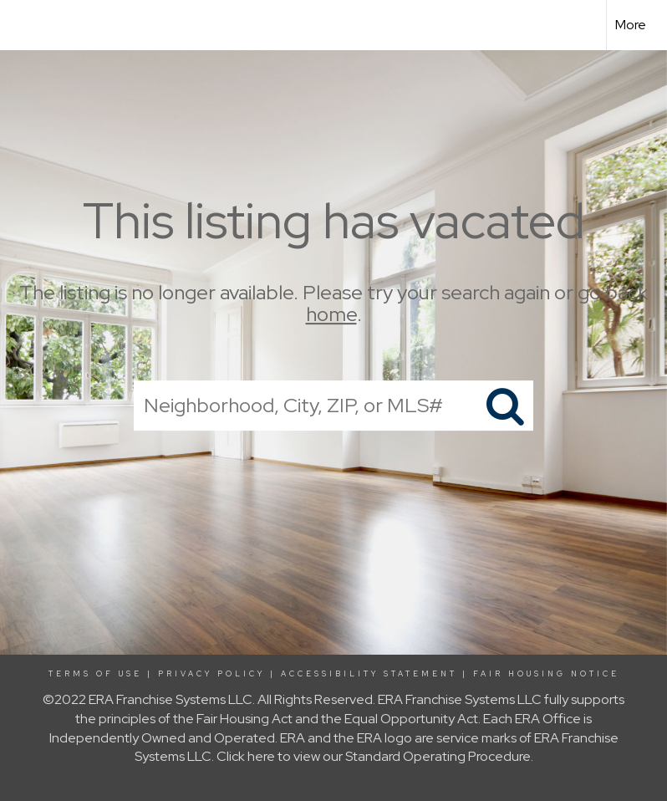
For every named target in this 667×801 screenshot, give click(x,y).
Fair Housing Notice (546, 674)
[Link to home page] (21, 25)
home (331, 315)
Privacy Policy (211, 674)
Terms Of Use (95, 674)
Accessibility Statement (369, 674)
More (630, 24)
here (261, 756)
